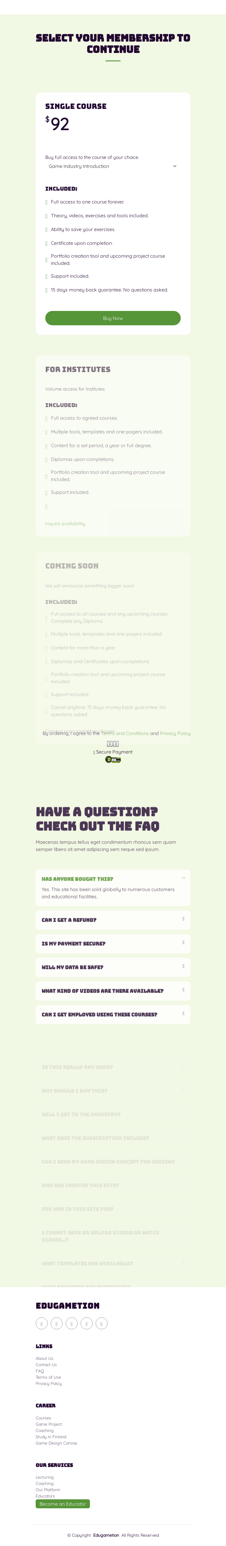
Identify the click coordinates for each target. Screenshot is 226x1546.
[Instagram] (72, 1323)
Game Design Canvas (56, 1443)
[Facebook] (87, 1323)
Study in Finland (51, 1437)
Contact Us (46, 1365)
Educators (45, 1496)
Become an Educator (63, 1504)
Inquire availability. (65, 538)
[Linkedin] (102, 1323)
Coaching (45, 1430)
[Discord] (42, 1323)
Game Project (49, 1424)
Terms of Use (48, 1377)
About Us (44, 1358)
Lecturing (45, 1477)
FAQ (40, 1371)
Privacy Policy (49, 1383)
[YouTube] (57, 1323)
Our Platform (48, 1490)
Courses (43, 1418)
